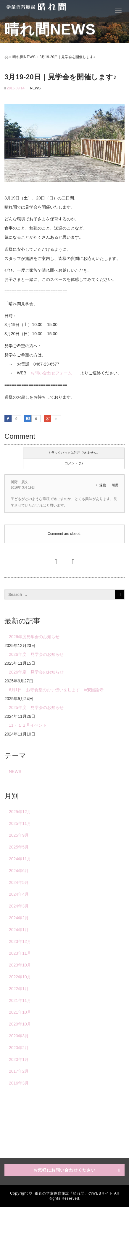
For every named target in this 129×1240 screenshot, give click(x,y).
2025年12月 (20, 811)
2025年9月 (19, 835)
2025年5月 (19, 847)
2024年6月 (19, 870)
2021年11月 (20, 1000)
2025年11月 (20, 823)
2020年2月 (19, 1047)
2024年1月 (19, 929)
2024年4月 (19, 894)
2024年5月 (19, 882)
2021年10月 (20, 1012)
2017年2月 (19, 1071)
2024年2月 (19, 917)
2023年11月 (20, 953)
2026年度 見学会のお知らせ (36, 654)
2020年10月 (20, 1024)
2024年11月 (20, 858)
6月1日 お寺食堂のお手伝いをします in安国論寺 (56, 689)
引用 (115, 485)
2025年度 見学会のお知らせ (36, 707)
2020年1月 (19, 1059)
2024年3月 (19, 906)
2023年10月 (20, 965)
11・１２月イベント (28, 725)
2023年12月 (20, 941)
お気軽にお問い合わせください (64, 1170)
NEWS (35, 88)
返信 (102, 485)
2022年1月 (19, 988)
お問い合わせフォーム (51, 373)
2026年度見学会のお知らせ (34, 636)
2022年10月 (20, 976)
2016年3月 (19, 1083)
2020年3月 (19, 1035)
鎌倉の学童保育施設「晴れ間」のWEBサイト (74, 1193)
